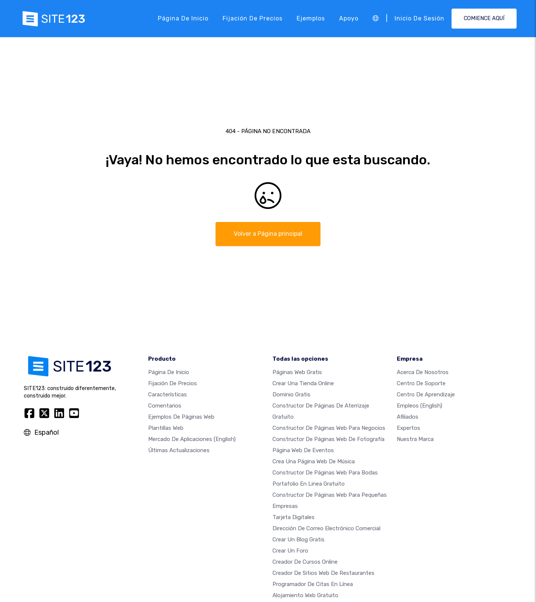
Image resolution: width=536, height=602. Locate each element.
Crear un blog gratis (298, 539)
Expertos (408, 428)
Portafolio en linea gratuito (308, 483)
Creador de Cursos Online (305, 561)
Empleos (419, 405)
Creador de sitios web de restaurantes (323, 573)
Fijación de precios (253, 18)
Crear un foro (290, 550)
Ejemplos (311, 18)
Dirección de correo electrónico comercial (326, 528)
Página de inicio (183, 18)
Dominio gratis (291, 394)
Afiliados (407, 416)
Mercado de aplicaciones (192, 439)
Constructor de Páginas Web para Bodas (325, 472)
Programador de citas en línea (312, 584)
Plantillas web (166, 428)
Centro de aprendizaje (426, 394)
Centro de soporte (421, 383)
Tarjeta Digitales (293, 517)
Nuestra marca (415, 439)
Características (167, 394)
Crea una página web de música (313, 461)
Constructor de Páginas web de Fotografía (328, 439)
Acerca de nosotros (423, 372)
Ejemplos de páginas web (181, 416)
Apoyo (348, 18)
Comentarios (164, 405)
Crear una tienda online (303, 383)
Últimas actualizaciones (179, 450)
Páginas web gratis (297, 372)
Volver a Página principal (268, 233)
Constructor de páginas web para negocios (328, 428)
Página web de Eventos (303, 450)
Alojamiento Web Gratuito (305, 595)
